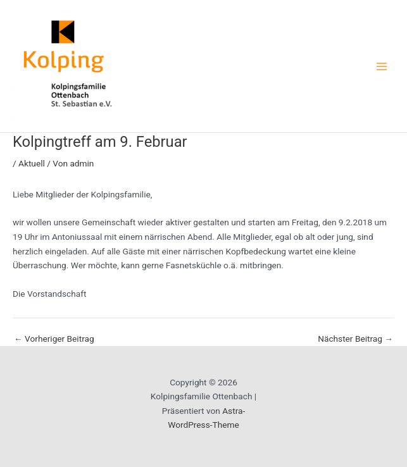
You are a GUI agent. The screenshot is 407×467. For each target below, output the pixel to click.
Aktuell (31, 163)
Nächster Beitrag (355, 339)
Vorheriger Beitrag (54, 339)
